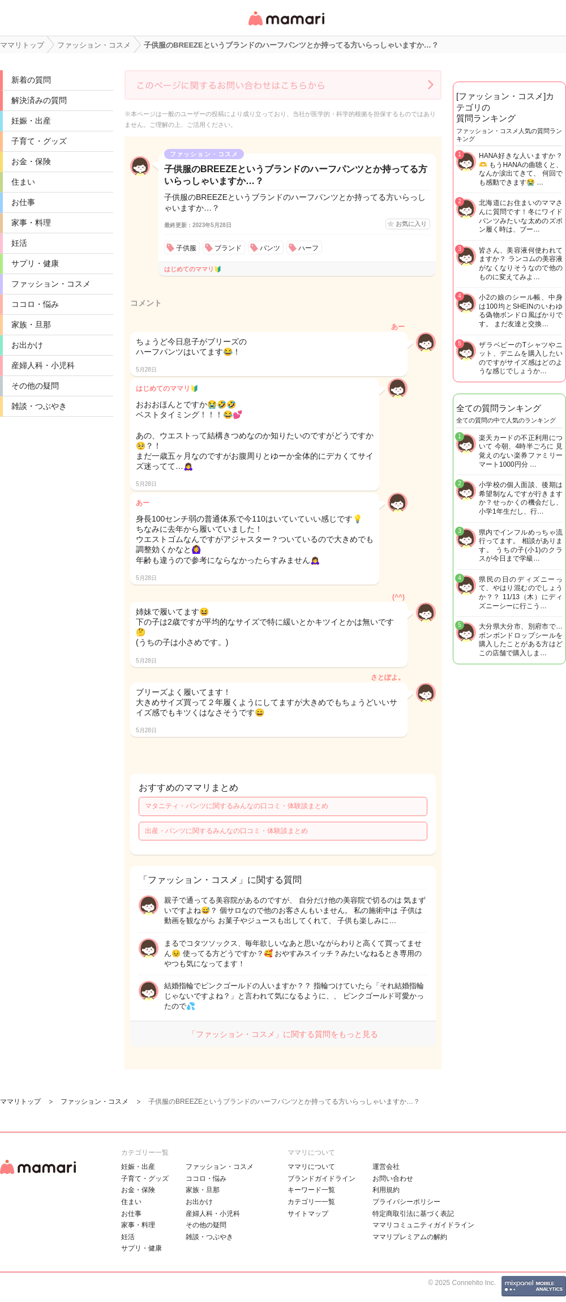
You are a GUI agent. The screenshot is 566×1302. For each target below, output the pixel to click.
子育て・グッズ (39, 141)
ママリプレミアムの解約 (409, 1237)
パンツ (270, 248)
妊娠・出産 (31, 120)
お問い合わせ (392, 1179)
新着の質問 (31, 79)
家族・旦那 (31, 324)
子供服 (186, 248)
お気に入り (411, 223)
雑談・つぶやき (39, 406)
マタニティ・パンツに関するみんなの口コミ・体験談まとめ (236, 806)
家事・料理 (31, 222)
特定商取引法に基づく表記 (413, 1214)
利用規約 (386, 1190)
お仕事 (23, 202)
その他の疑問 (35, 385)
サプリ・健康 (35, 263)
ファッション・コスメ (51, 283)
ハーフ (308, 248)
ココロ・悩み (35, 304)
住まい (23, 181)
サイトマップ (308, 1214)
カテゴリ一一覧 (311, 1202)
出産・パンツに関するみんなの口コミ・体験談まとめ (226, 831)
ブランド (228, 248)
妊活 (19, 242)
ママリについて (311, 1167)
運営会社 (386, 1167)
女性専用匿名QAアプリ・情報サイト (285, 26)
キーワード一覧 (311, 1190)
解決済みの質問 (39, 100)
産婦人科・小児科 (43, 365)
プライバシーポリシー (406, 1202)
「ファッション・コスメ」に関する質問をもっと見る (283, 1034)
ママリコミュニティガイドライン (423, 1225)
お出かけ (27, 344)
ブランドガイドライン (321, 1179)
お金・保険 (31, 161)
